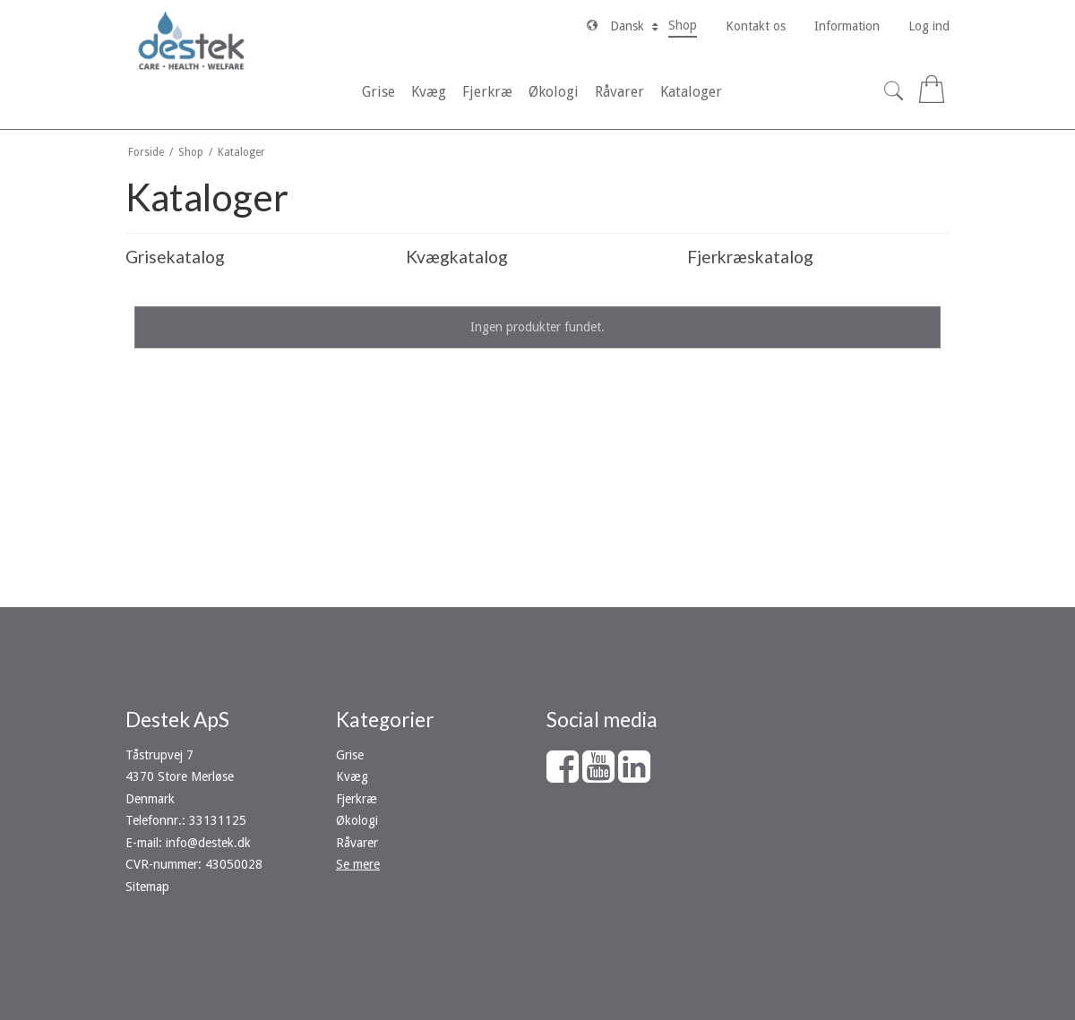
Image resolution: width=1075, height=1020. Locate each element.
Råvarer (357, 843)
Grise (350, 755)
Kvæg (352, 776)
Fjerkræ (356, 799)
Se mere (358, 864)
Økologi (357, 820)
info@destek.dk (208, 843)
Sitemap (147, 886)
